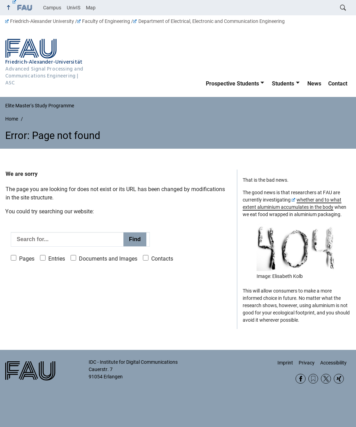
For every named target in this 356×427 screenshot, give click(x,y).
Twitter (326, 379)
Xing (339, 379)
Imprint (285, 363)
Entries (56, 258)
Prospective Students (232, 83)
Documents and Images (108, 258)
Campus (52, 7)
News (314, 83)
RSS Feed (313, 379)
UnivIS (73, 7)
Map (91, 7)
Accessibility (333, 363)
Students (283, 83)
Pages (26, 258)
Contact (337, 83)
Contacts (162, 258)
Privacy (307, 363)
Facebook (301, 379)
